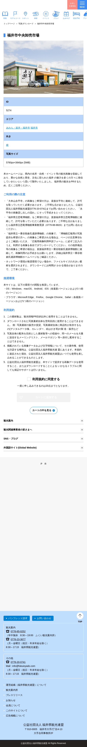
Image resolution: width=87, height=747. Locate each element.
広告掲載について (15, 715)
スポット (25, 18)
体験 (35, 18)
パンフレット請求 (17, 618)
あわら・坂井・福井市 (18, 127)
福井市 (34, 127)
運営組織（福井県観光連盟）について (26, 684)
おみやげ (66, 18)
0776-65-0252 (18, 631)
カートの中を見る (41, 410)
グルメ (56, 18)
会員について (13, 705)
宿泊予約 (76, 18)
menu (82, 5)
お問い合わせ (44, 618)
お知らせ (10, 700)
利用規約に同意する (46, 379)
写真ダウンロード (26, 24)
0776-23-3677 (18, 639)
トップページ (9, 24)
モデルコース (15, 18)
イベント (45, 18)
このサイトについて (16, 710)
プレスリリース (14, 695)
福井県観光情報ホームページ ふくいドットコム (19, 4)
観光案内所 (12, 690)
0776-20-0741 (18, 662)
